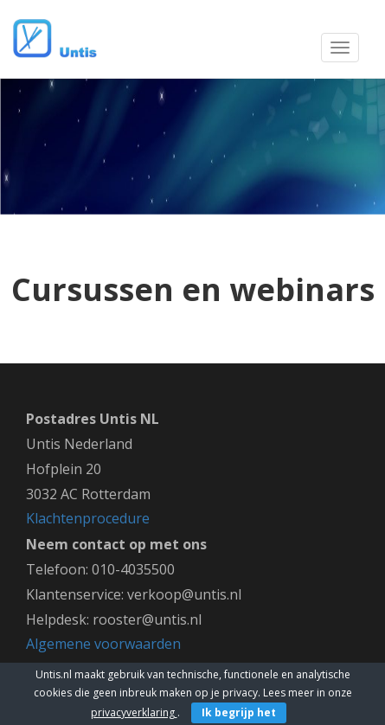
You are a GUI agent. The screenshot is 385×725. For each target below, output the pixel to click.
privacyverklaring (134, 712)
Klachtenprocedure (88, 518)
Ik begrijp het (239, 712)
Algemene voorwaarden (103, 643)
